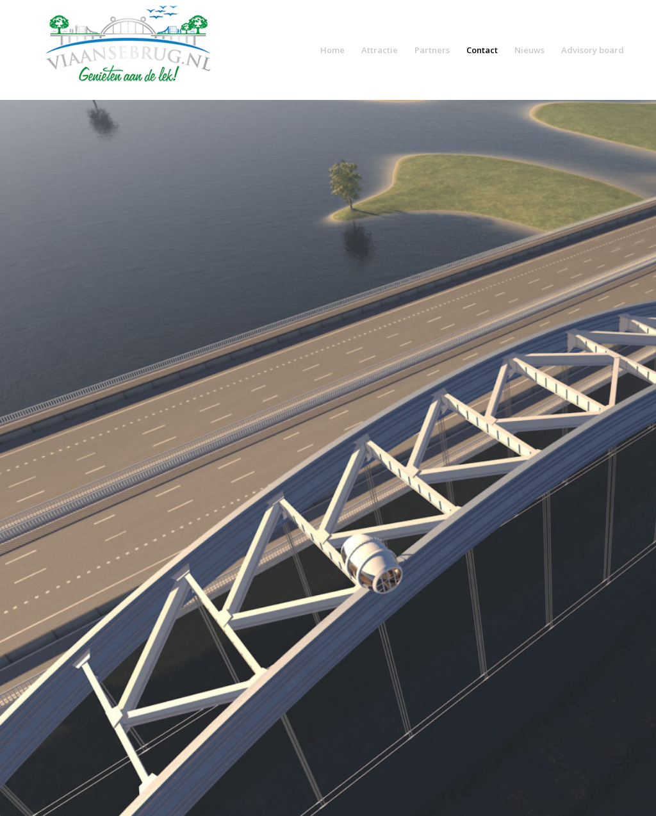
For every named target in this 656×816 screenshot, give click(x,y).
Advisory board (592, 50)
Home (332, 50)
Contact (482, 50)
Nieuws (529, 50)
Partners (432, 50)
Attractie (379, 50)
